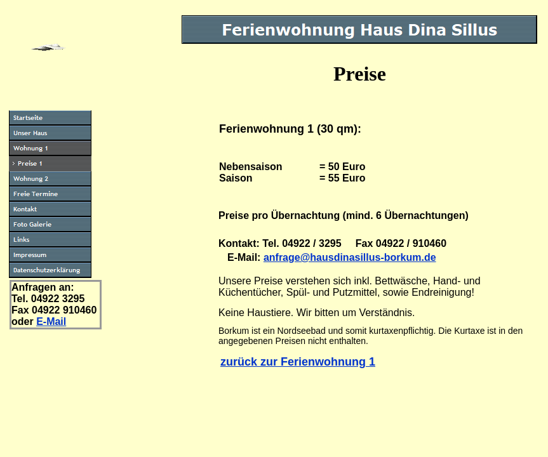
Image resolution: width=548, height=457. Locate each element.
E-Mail (51, 321)
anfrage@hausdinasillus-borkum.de (350, 257)
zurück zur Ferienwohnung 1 (297, 361)
